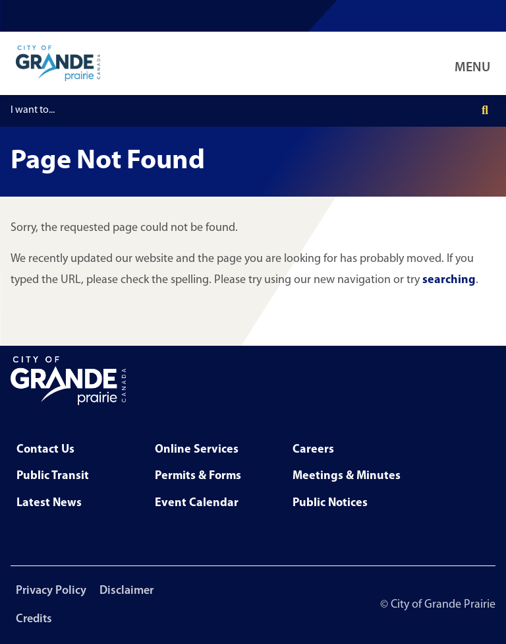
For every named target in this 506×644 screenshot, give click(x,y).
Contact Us (45, 449)
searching (449, 280)
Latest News (49, 503)
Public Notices (330, 503)
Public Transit (52, 476)
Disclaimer (126, 591)
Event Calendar (197, 503)
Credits (34, 619)
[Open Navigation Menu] (475, 63)
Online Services (197, 449)
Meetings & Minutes (347, 476)
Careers (313, 449)
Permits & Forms (198, 476)
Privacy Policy (51, 591)
